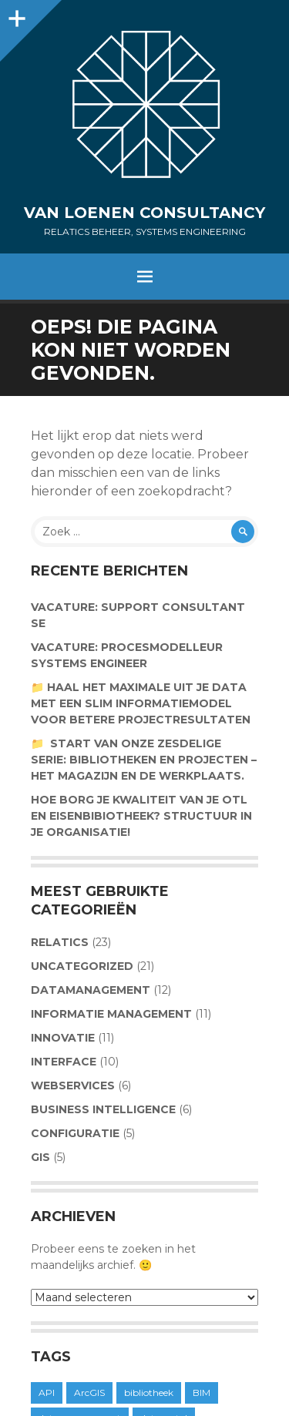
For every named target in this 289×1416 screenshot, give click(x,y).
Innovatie (63, 1038)
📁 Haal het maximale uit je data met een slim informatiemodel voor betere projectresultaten (140, 703)
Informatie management (111, 1014)
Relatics (60, 942)
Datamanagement (90, 990)
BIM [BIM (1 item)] (201, 1392)
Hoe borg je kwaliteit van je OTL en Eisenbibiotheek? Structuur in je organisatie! (141, 816)
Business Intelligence (103, 1109)
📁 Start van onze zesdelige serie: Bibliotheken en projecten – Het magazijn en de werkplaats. (144, 760)
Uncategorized (82, 966)
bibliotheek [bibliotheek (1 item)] (148, 1392)
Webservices (73, 1085)
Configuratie (75, 1133)
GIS (40, 1157)
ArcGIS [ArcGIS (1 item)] (89, 1392)
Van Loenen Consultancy (144, 212)
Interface (63, 1062)
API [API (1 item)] (47, 1392)
